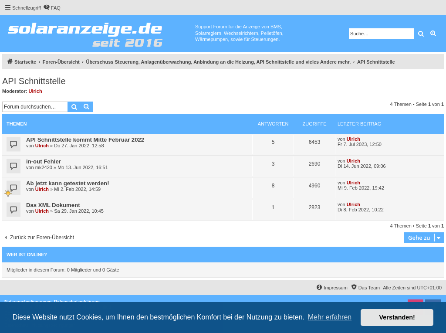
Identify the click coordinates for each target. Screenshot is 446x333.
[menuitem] (52, 8)
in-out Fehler (43, 161)
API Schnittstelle (34, 81)
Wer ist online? (27, 254)
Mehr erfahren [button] (330, 317)
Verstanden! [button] (397, 317)
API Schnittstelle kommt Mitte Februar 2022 (85, 139)
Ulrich (35, 91)
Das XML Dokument (53, 205)
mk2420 (43, 167)
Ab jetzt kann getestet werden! (67, 183)
